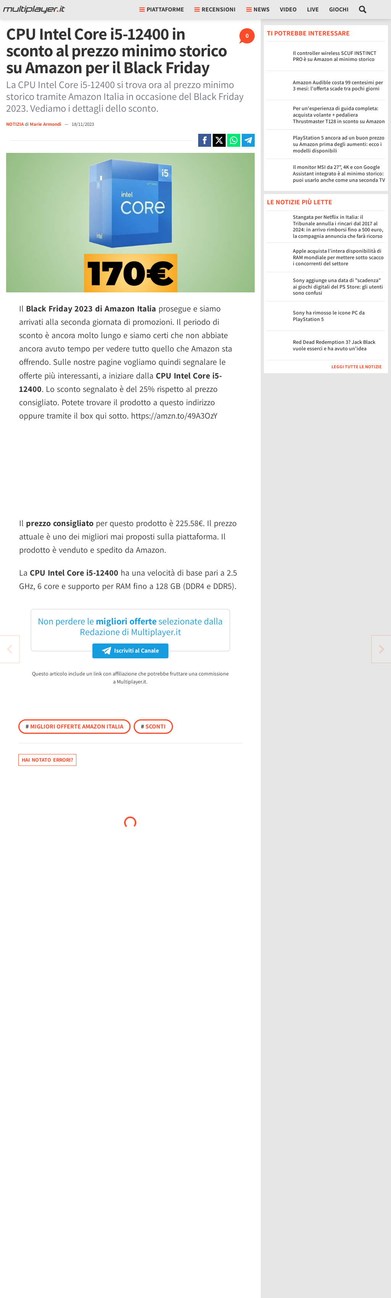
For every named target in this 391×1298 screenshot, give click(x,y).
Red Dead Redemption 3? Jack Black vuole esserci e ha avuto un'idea (334, 345)
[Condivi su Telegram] (248, 140)
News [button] (258, 9)
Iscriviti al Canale (130, 651)
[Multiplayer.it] (34, 9)
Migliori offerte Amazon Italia (74, 726)
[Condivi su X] (219, 140)
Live (313, 9)
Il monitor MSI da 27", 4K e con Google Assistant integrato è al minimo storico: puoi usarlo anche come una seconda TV (339, 173)
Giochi (339, 9)
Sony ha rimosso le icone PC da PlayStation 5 (329, 315)
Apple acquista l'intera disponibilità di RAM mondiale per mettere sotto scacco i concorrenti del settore (338, 257)
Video (288, 9)
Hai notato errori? (47, 759)
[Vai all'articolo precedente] (381, 649)
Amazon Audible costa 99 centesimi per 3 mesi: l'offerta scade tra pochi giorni (338, 85)
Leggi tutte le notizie (356, 366)
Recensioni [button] (215, 9)
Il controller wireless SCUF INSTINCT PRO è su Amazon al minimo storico (334, 56)
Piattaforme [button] (161, 9)
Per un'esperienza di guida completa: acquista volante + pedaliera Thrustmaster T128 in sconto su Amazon (339, 115)
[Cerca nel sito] (363, 9)
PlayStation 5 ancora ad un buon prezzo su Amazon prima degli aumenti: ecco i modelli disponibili (339, 144)
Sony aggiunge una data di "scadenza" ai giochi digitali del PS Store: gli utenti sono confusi (338, 287)
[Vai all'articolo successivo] (9, 649)
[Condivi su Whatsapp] (233, 140)
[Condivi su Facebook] (204, 140)
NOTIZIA (15, 124)
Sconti (153, 726)
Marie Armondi (46, 124)
